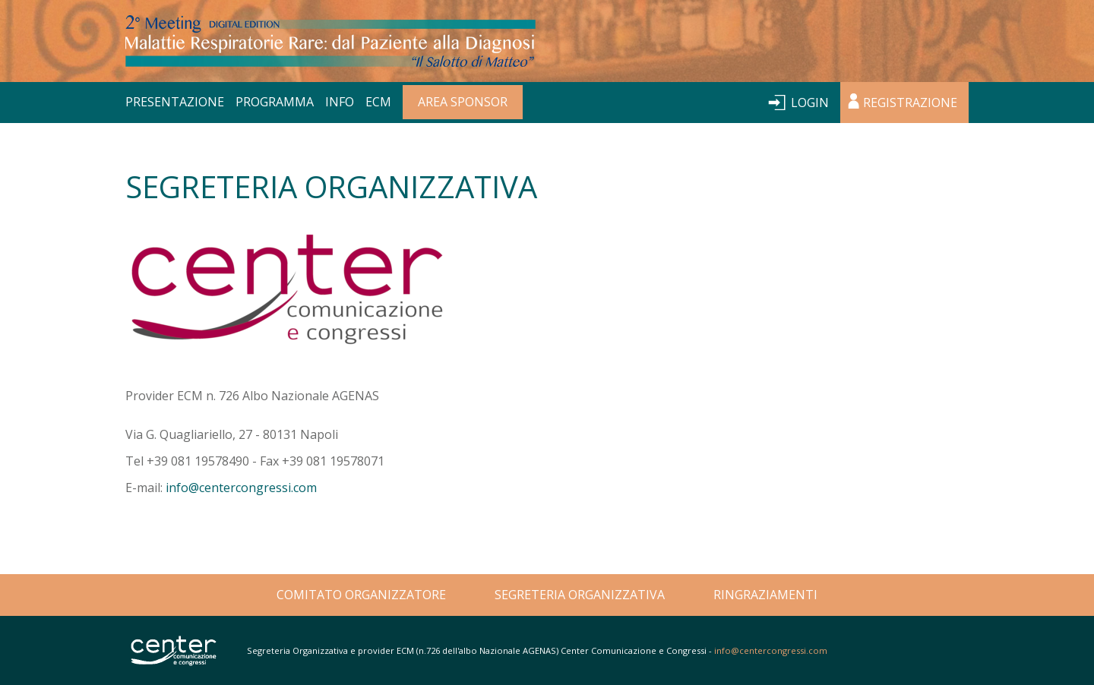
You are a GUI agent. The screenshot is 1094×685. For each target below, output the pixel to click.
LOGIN (810, 102)
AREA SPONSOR (462, 101)
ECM (378, 101)
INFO (339, 101)
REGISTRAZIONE (910, 102)
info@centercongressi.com (241, 487)
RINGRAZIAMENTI (765, 594)
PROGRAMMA (275, 101)
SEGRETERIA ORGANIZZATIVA (580, 594)
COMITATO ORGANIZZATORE (361, 594)
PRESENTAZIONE (174, 101)
